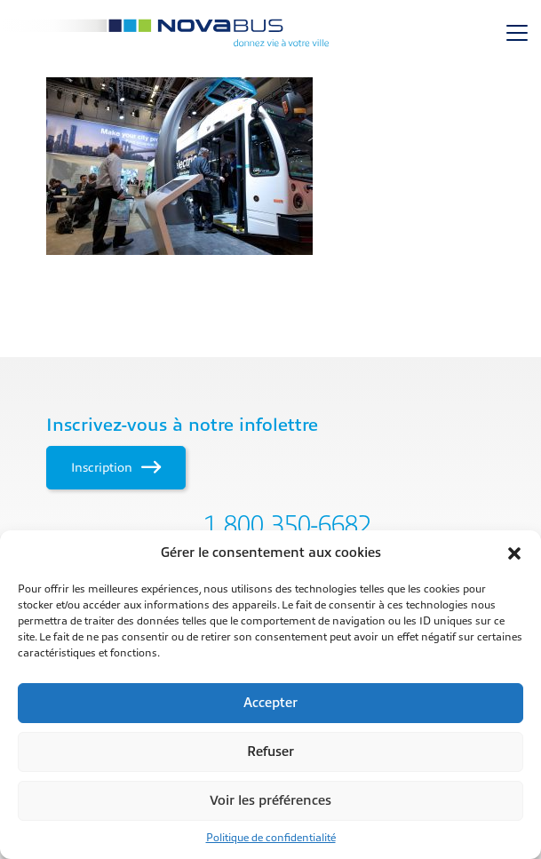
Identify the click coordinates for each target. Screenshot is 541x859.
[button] (514, 553)
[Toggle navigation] (517, 33)
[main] (270, 166)
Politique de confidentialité (271, 837)
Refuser (270, 752)
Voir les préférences (270, 800)
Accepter (270, 703)
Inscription (116, 467)
